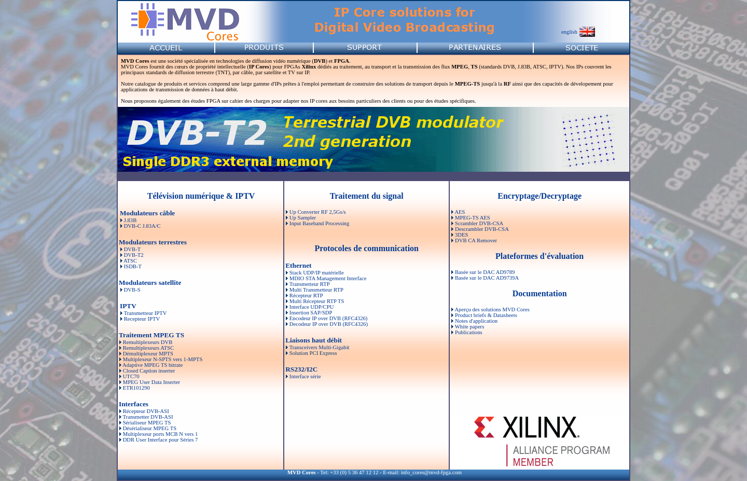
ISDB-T (132, 266)
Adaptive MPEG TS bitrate (152, 365)
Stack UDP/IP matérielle (316, 273)
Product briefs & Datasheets (486, 315)
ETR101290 (136, 388)
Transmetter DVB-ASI (147, 417)
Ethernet (298, 265)
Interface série (305, 376)
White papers (470, 326)
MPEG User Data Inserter (151, 382)
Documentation (540, 293)
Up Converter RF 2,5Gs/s (317, 212)
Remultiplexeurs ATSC (148, 348)
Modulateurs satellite (150, 282)
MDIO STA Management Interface (328, 278)
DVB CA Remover (476, 240)
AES (459, 212)
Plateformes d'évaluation (539, 256)
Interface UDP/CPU (311, 307)
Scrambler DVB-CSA (479, 223)
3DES (461, 235)
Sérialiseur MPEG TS (147, 422)
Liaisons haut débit (313, 340)
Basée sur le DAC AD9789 (485, 272)
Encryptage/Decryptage (539, 195)
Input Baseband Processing (319, 223)
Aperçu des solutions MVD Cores (491, 309)
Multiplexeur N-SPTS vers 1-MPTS (163, 359)
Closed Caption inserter (149, 371)
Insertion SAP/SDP (311, 312)
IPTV (128, 306)
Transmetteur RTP (309, 284)
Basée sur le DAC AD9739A (487, 278)
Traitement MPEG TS (151, 335)
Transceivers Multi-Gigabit (319, 347)
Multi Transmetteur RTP (316, 290)
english (569, 32)
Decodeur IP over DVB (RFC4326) (328, 324)
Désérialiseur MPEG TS (149, 428)
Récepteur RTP (306, 295)
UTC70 (131, 376)
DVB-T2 (133, 255)
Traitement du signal (367, 195)
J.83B (130, 220)
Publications (468, 332)
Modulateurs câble (147, 213)
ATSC (129, 261)
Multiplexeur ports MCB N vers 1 (160, 434)
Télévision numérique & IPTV (201, 195)
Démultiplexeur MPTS (148, 353)
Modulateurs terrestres (153, 242)
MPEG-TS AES (472, 218)
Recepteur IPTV (142, 319)
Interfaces (133, 404)
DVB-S (131, 290)
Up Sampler (302, 218)
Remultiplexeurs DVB (148, 342)
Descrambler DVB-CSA (482, 229)
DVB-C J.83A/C (142, 226)
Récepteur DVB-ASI (146, 411)
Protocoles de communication (366, 248)
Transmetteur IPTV (145, 313)
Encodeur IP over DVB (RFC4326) (328, 318)
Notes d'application (476, 321)
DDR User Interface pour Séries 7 (160, 440)
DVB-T (131, 249)
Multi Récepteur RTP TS (316, 301)
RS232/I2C (301, 369)
